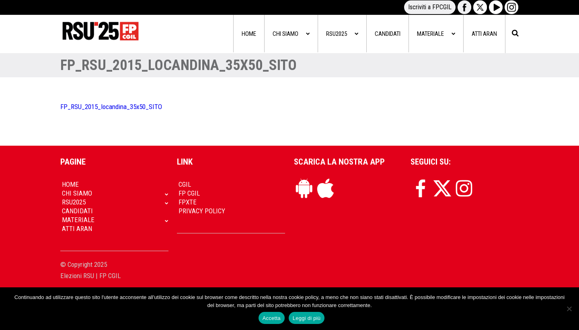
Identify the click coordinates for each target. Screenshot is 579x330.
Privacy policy (202, 211)
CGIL (185, 184)
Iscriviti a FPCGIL (430, 7)
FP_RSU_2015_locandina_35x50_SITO (111, 107)
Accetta (272, 318)
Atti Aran (484, 33)
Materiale (436, 33)
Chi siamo (291, 33)
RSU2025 (342, 33)
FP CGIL (189, 193)
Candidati (387, 33)
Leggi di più (307, 318)
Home (249, 33)
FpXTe (188, 202)
